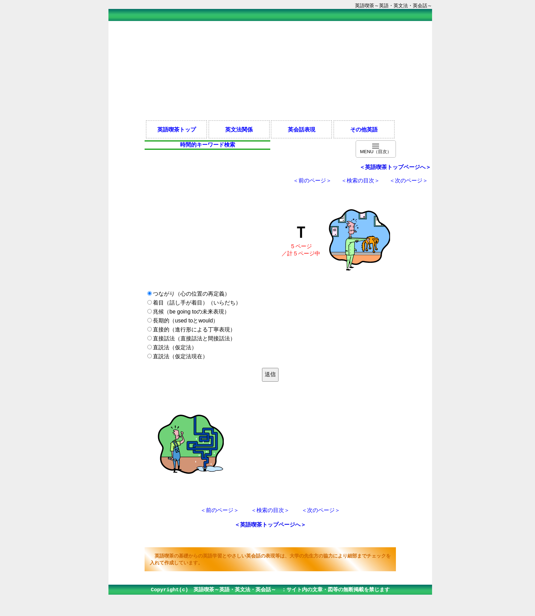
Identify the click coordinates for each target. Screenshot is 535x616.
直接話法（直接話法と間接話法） (194, 338)
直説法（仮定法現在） (180, 356)
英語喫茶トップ (176, 129)
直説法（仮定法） (175, 347)
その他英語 (364, 129)
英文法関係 (239, 129)
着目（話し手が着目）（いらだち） (197, 303)
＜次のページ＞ (408, 180)
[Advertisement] (270, 70)
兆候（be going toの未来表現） (191, 312)
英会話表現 (301, 129)
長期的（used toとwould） (185, 320)
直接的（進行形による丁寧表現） (194, 329)
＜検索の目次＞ (360, 180)
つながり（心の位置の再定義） (191, 294)
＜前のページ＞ (312, 180)
